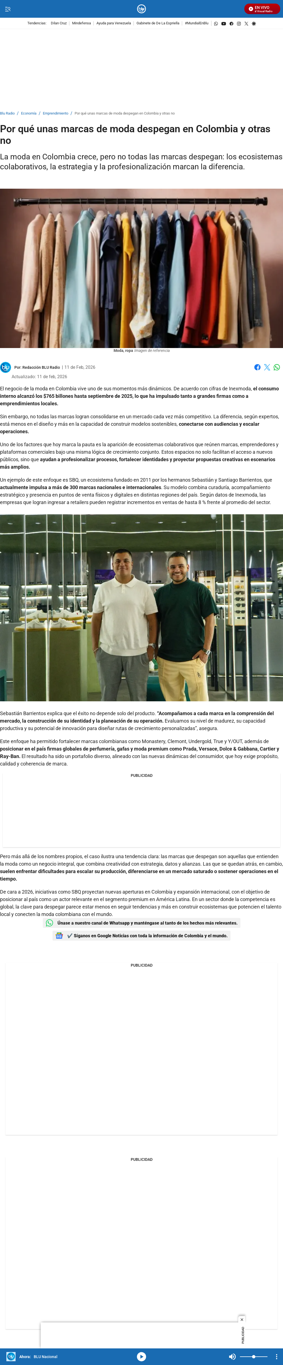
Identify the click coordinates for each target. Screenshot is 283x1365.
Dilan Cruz (59, 23)
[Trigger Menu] (7, 9)
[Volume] (254, 1356)
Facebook (257, 367)
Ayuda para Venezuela (113, 23)
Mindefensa (81, 23)
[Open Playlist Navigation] (276, 1356)
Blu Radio (7, 113)
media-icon (141, 1356)
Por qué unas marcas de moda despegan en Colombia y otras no (125, 113)
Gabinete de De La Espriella (158, 23)
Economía (28, 113)
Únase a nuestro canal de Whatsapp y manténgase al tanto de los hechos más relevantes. (142, 923)
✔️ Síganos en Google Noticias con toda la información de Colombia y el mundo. (141, 935)
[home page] (141, 9)
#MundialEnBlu (196, 23)
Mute (232, 1356)
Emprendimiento (55, 113)
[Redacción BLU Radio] (41, 367)
